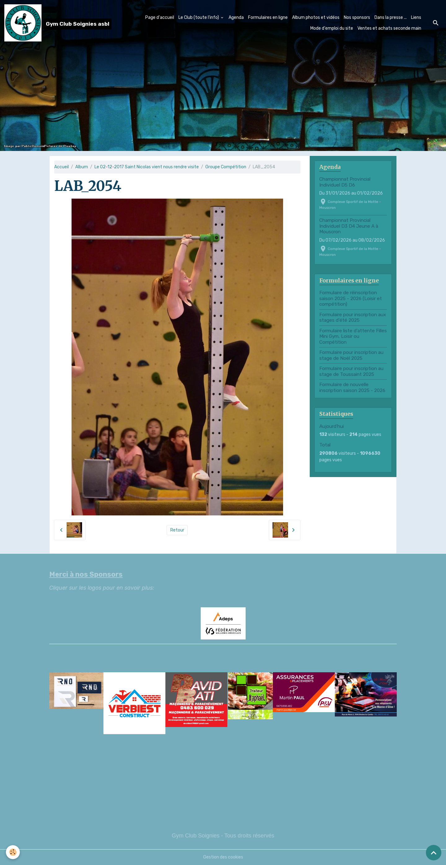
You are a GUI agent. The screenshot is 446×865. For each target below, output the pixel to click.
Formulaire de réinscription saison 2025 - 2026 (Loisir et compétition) (350, 298)
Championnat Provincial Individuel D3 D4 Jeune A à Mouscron (348, 226)
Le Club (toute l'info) (199, 17)
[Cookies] (13, 852)
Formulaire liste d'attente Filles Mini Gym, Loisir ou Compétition (353, 336)
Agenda (236, 17)
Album (81, 167)
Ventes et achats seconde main (389, 28)
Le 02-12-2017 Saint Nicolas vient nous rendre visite (146, 167)
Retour (177, 530)
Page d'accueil (159, 17)
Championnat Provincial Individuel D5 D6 (344, 181)
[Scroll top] (433, 852)
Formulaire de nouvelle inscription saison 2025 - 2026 (352, 387)
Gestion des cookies (223, 857)
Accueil (61, 167)
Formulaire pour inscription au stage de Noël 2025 (351, 355)
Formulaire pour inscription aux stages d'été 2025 (352, 317)
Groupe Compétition (225, 167)
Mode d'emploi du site (331, 28)
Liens (416, 17)
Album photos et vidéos (315, 17)
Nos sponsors (357, 17)
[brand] (49, 22)
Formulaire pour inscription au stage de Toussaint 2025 (351, 371)
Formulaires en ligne (268, 17)
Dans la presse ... (390, 17)
